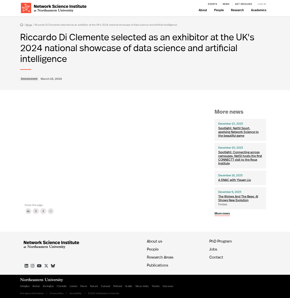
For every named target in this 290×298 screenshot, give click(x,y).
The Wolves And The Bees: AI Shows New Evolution (238, 198)
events (212, 4)
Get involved (243, 4)
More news (222, 213)
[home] (53, 7)
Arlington (25, 286)
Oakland (105, 286)
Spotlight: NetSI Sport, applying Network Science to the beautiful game (238, 132)
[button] (203, 11)
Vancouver (168, 286)
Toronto (155, 286)
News (226, 4)
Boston (36, 286)
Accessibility (76, 293)
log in (262, 4)
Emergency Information (32, 293)
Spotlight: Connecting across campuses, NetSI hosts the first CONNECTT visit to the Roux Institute (240, 158)
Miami (83, 286)
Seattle (128, 286)
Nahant (94, 286)
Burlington (48, 286)
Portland (117, 286)
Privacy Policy (57, 293)
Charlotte (62, 286)
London (73, 286)
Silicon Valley (142, 286)
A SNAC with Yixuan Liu (234, 180)
